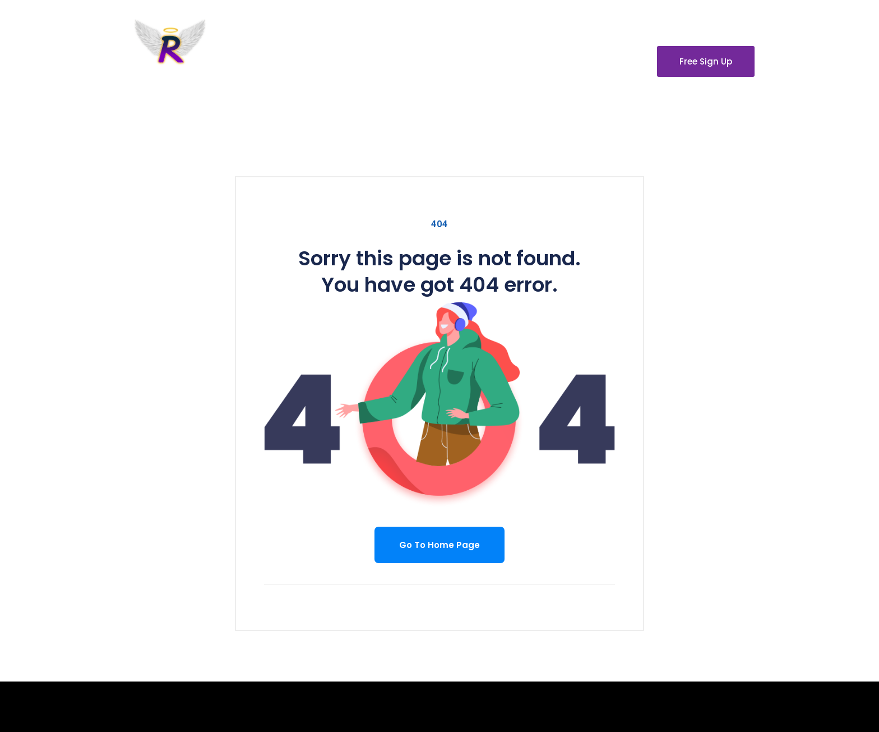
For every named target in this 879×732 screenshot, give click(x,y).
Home (324, 60)
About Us (380, 60)
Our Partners (526, 60)
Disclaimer (601, 60)
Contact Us (450, 60)
